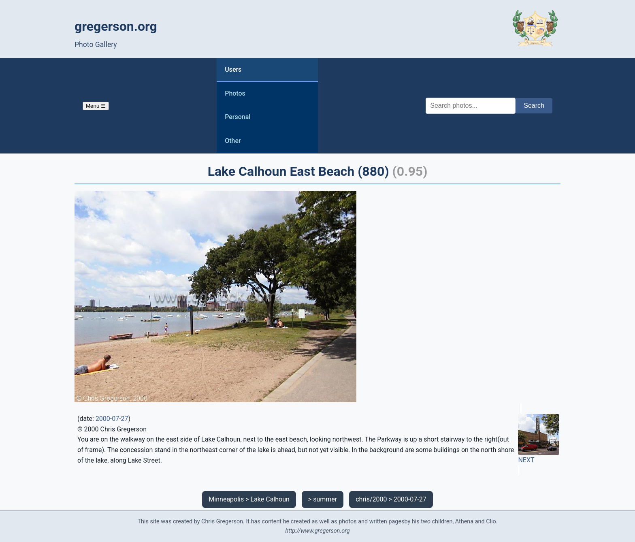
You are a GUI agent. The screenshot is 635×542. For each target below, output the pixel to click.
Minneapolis (226, 499)
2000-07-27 (112, 419)
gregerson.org (116, 26)
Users (233, 69)
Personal (237, 117)
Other (233, 141)
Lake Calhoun (270, 499)
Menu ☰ (96, 106)
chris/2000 (371, 499)
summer (325, 499)
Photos (235, 93)
